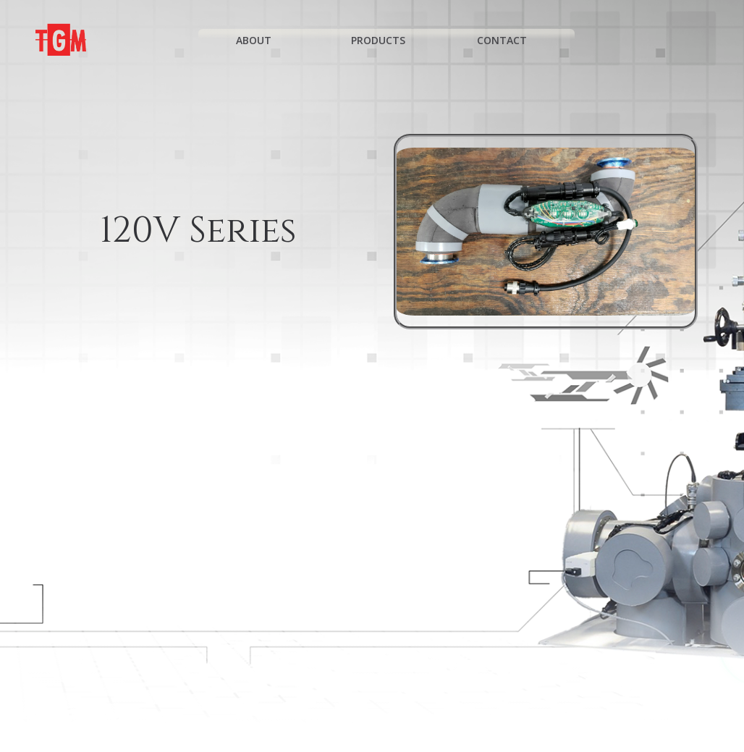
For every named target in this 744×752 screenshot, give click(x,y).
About (260, 40)
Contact (508, 40)
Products (384, 40)
